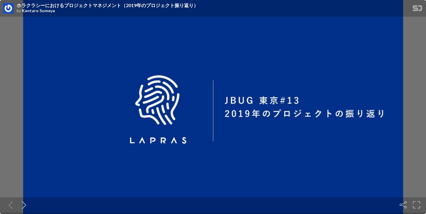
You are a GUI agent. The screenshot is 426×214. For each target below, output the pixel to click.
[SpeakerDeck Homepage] (417, 9)
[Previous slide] (9, 205)
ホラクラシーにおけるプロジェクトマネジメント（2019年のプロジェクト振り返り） (107, 5)
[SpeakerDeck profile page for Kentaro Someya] (8, 8)
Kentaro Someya (38, 11)
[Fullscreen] (416, 205)
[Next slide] (23, 205)
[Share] (403, 205)
